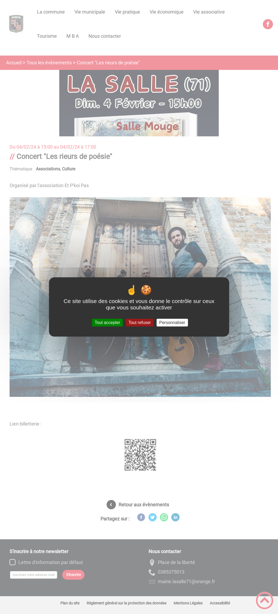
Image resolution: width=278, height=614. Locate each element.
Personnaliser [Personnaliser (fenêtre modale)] (172, 322)
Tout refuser (139, 322)
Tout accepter (107, 322)
